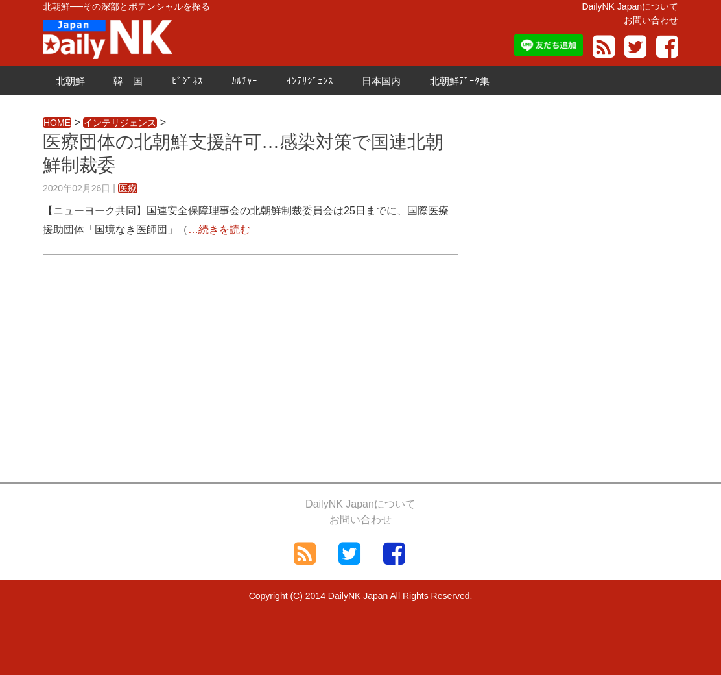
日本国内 (381, 80)
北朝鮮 (70, 80)
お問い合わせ (651, 20)
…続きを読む (219, 229)
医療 (128, 188)
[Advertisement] (250, 365)
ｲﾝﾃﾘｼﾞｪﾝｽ (310, 80)
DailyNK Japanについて (630, 6)
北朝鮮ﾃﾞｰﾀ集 (460, 80)
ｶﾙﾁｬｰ (244, 80)
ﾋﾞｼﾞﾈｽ (187, 80)
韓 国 (128, 80)
